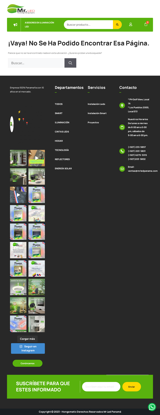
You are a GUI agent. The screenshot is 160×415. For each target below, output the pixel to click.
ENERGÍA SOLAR (63, 168)
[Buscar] (117, 24)
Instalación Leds (96, 103)
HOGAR (59, 140)
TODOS (58, 103)
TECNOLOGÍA (62, 149)
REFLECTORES (62, 159)
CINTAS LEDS (62, 131)
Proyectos (93, 122)
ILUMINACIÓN (62, 122)
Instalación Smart (97, 113)
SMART (58, 113)
